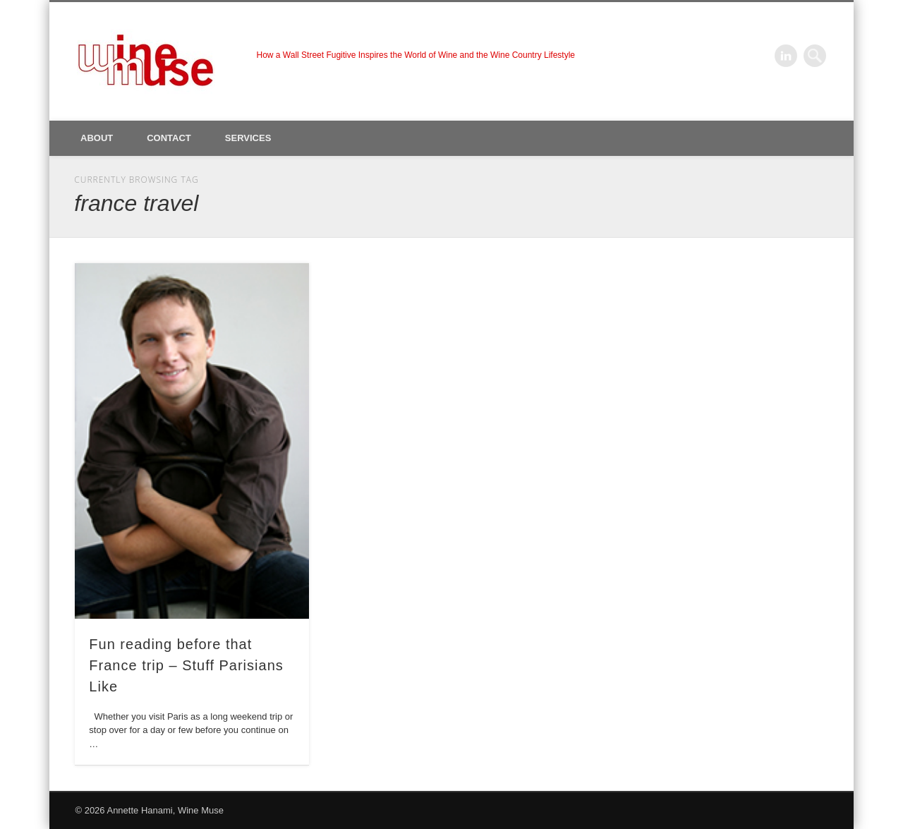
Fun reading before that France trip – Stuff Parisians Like (186, 665)
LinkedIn (786, 55)
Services (248, 138)
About (96, 138)
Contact (169, 138)
